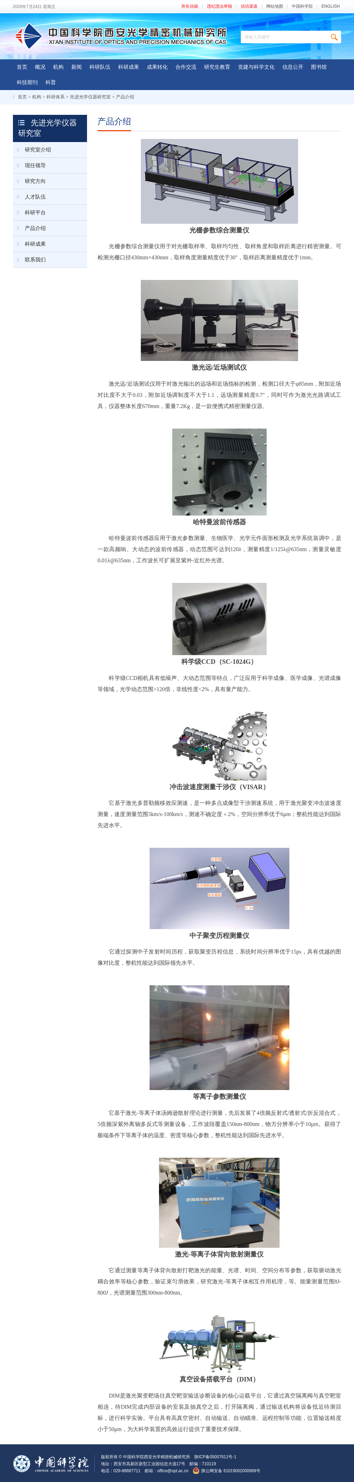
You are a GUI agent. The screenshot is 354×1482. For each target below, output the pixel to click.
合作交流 (185, 67)
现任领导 (29, 165)
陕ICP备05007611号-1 (215, 1456)
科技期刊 (27, 82)
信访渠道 (249, 6)
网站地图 (274, 6)
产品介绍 (125, 96)
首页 (22, 67)
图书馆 (319, 67)
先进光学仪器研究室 (90, 96)
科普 (50, 82)
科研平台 (29, 212)
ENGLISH (331, 6)
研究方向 (29, 181)
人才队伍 (29, 197)
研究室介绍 (32, 149)
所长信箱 (189, 6)
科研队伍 (99, 67)
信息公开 (292, 67)
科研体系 (55, 96)
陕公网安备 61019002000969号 (230, 1470)
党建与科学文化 (256, 67)
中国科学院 (302, 6)
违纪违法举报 (219, 6)
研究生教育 (217, 67)
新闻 (76, 67)
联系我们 (29, 259)
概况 (40, 67)
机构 (58, 67)
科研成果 (128, 67)
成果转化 (157, 67)
